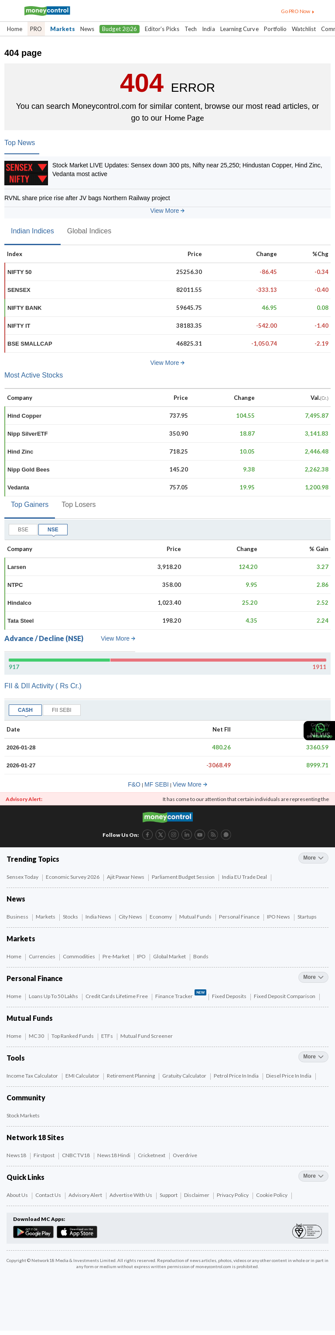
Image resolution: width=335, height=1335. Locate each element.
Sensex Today (23, 877)
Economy (161, 916)
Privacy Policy (233, 1195)
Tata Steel (20, 620)
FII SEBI (62, 710)
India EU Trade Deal (245, 877)
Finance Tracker (180, 995)
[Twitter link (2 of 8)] (160, 834)
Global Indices (89, 231)
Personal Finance (239, 916)
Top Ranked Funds (73, 1036)
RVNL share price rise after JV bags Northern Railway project (87, 197)
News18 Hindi (114, 1155)
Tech (191, 28)
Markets (62, 28)
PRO (36, 28)
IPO (142, 956)
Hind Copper (24, 416)
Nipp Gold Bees (28, 469)
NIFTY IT (18, 325)
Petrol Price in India (237, 1075)
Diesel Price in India (289, 1075)
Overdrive (185, 1155)
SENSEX (19, 290)
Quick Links (25, 1177)
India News (98, 916)
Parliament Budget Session (183, 877)
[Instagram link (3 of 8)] (173, 834)
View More (167, 210)
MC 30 (37, 1036)
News (87, 28)
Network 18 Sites (35, 1137)
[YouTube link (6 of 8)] (199, 834)
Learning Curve (239, 28)
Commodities (79, 956)
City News (131, 916)
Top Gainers (29, 504)
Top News (19, 142)
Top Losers (79, 504)
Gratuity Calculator (184, 1075)
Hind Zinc (20, 451)
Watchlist (304, 28)
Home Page (184, 117)
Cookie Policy (272, 1195)
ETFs (107, 1036)
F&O (134, 784)
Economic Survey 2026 (73, 877)
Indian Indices (32, 231)
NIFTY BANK (24, 308)
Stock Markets (24, 1115)
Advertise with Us (131, 1195)
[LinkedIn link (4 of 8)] (186, 834)
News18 (17, 1155)
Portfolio (275, 28)
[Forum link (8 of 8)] (225, 838)
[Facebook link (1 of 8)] (147, 834)
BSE (23, 530)
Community (26, 1097)
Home (14, 28)
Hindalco (19, 603)
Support (169, 1195)
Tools (16, 1058)
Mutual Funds (195, 916)
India (208, 28)
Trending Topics (33, 859)
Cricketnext (152, 1155)
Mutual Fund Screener (147, 1036)
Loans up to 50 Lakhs (54, 996)
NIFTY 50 (19, 272)
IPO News (279, 916)
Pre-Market (116, 956)
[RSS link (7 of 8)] (212, 838)
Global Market (170, 956)
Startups (307, 916)
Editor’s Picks (162, 28)
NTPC (15, 585)
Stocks (71, 916)
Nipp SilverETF (27, 433)
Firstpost (44, 1155)
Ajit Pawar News (126, 877)
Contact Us (48, 1195)
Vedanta (18, 487)
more (313, 858)
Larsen (16, 567)
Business (18, 916)
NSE (53, 530)
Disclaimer (197, 1195)
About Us (18, 1195)
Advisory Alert (85, 1195)
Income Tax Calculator (33, 1075)
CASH (25, 710)
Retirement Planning (131, 1075)
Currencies (42, 956)
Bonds (201, 956)
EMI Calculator (82, 1075)
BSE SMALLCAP (29, 343)
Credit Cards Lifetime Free (117, 996)
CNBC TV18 (76, 1155)
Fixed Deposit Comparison (285, 996)
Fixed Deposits (229, 996)
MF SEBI (156, 784)
